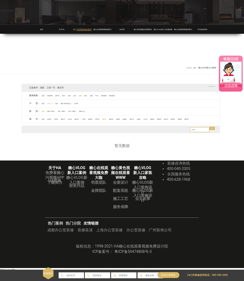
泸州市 (64, 119)
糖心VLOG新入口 (79, 103)
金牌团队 (98, 198)
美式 (108, 95)
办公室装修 (135, 237)
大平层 (94, 103)
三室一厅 (55, 103)
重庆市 (68, 126)
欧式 (75, 95)
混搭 (100, 95)
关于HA (62, 29)
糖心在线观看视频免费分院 (188, 29)
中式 (125, 95)
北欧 (84, 95)
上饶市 (189, 119)
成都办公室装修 (60, 237)
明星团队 (98, 190)
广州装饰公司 (160, 237)
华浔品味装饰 (202, 29)
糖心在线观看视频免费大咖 (108, 29)
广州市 (105, 119)
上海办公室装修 (109, 237)
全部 (44, 95)
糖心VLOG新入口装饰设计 (142, 195)
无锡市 (158, 119)
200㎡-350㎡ (56, 111)
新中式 (66, 95)
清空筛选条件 (207, 87)
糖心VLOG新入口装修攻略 (168, 29)
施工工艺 (120, 206)
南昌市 (210, 119)
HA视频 (54, 188)
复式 (65, 103)
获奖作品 (76, 193)
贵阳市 (58, 126)
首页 (41, 29)
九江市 (199, 119)
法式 (92, 95)
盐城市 (168, 119)
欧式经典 (148, 95)
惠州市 (116, 119)
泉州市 (47, 126)
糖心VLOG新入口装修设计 (142, 203)
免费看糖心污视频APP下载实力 (54, 185)
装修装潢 (85, 237)
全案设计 (120, 190)
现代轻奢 (135, 95)
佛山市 (95, 119)
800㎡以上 (103, 111)
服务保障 (120, 214)
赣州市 (27, 126)
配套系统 (120, 198)
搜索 (210, 137)
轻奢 (117, 95)
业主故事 (142, 206)
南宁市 (126, 119)
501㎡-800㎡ (88, 111)
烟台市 (74, 119)
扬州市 (147, 119)
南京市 (137, 119)
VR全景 (122, 29)
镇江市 (178, 119)
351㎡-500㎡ (72, 111)
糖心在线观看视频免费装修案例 (90, 29)
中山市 (85, 119)
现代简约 (55, 95)
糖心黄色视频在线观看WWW (149, 29)
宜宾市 (54, 119)
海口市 (37, 126)
